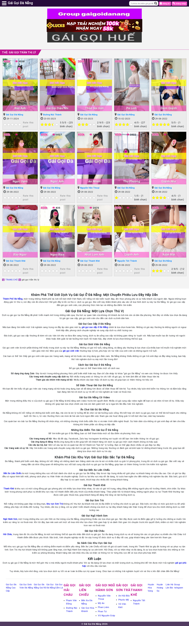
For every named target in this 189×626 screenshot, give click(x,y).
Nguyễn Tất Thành (127, 261)
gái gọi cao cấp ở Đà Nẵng (95, 327)
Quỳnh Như (168, 181)
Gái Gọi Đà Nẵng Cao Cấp (11, 587)
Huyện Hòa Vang (151, 587)
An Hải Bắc (124, 595)
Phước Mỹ (123, 599)
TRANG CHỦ (11, 279)
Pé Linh (131, 108)
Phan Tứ (102, 611)
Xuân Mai (168, 254)
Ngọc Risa (57, 254)
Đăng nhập (179, 3)
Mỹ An (101, 603)
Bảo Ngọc (20, 254)
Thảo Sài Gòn (94, 108)
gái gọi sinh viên (71, 350)
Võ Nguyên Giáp (106, 615)
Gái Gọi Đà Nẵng (14, 114)
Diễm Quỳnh (169, 108)
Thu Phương (131, 181)
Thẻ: (19, 52)
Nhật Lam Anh (94, 254)
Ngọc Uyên (20, 181)
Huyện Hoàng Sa (160, 587)
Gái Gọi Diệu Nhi (57, 108)
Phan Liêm (103, 607)
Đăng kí (165, 3)
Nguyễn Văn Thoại (90, 187)
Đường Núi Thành (52, 114)
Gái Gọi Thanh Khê (16, 261)
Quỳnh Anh (131, 254)
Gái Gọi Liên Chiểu (85, 589)
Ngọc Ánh (57, 181)
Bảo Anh (20, 108)
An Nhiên (94, 181)
